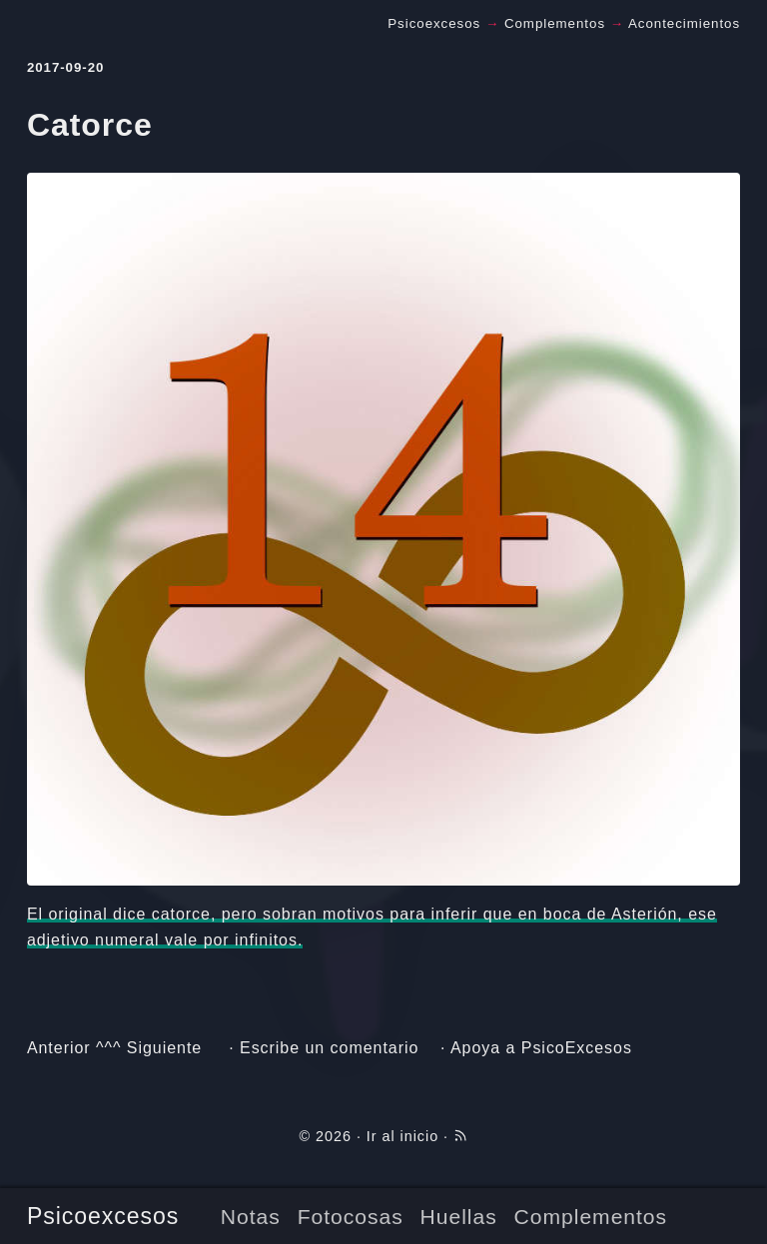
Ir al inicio (402, 1136)
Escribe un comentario (329, 1047)
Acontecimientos (684, 23)
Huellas (458, 1216)
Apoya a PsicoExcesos (541, 1047)
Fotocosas (350, 1216)
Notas (251, 1216)
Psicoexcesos (103, 1216)
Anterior (59, 1047)
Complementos (590, 1216)
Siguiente (164, 1047)
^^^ (108, 1047)
